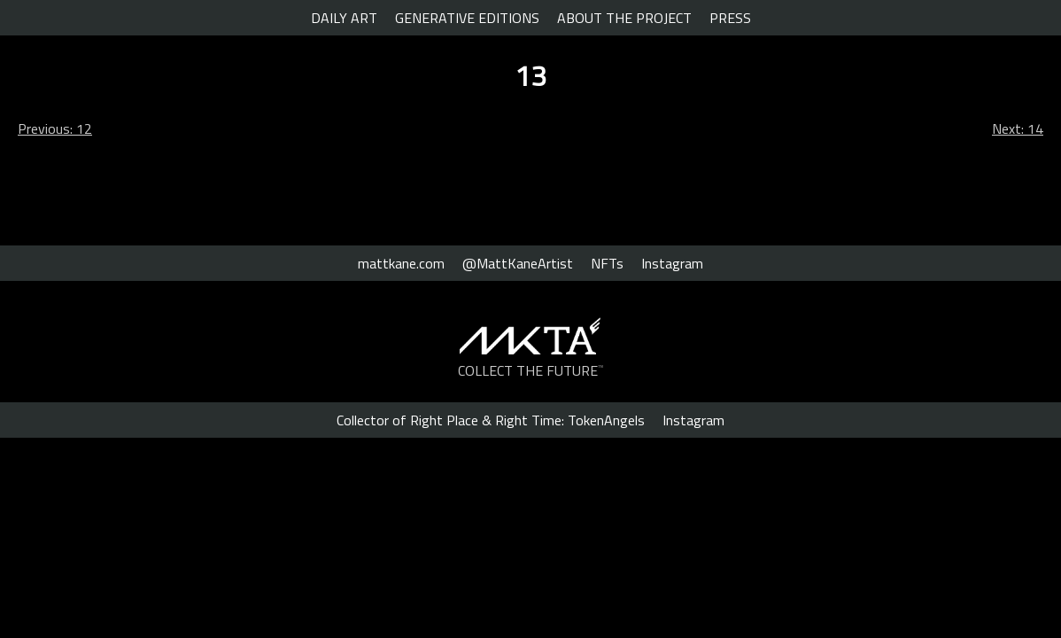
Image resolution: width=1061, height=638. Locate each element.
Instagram (672, 263)
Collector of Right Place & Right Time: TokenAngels (491, 420)
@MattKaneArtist (517, 263)
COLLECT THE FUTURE (531, 370)
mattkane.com (401, 263)
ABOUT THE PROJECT (624, 17)
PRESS (730, 17)
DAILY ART (344, 17)
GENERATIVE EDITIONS (467, 17)
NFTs (607, 263)
